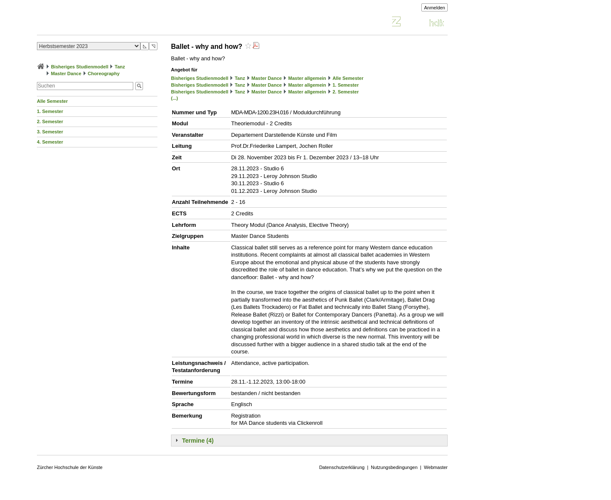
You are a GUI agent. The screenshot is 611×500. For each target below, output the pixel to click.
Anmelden (434, 7)
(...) (174, 98)
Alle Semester (52, 101)
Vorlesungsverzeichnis (99, 22)
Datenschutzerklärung (341, 467)
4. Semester (50, 141)
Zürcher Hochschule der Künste (70, 467)
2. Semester (50, 121)
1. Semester (50, 111)
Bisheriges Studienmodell (79, 66)
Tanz (120, 66)
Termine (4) (197, 440)
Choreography (104, 73)
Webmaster (436, 467)
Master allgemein (307, 78)
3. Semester (50, 131)
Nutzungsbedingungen (394, 467)
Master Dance (66, 73)
